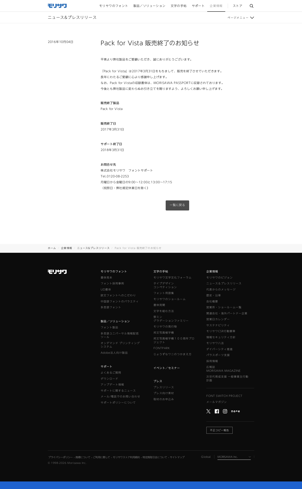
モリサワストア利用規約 (126, 457)
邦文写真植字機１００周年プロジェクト (174, 340)
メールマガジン (216, 402)
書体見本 (106, 277)
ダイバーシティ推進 (219, 349)
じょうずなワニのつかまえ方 (173, 354)
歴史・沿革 (213, 295)
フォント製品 (109, 327)
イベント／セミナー (167, 368)
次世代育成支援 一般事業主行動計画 (227, 378)
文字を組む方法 (164, 311)
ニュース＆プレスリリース (224, 283)
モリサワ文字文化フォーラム (173, 277)
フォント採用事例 (112, 283)
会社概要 (212, 301)
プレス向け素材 (164, 393)
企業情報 (66, 248)
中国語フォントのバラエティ (120, 301)
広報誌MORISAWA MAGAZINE (223, 369)
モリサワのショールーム (170, 299)
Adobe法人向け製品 (114, 352)
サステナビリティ (218, 325)
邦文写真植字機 (164, 332)
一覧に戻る (177, 205)
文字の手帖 (161, 271)
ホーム (52, 248)
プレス (158, 381)
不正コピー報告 (219, 430)
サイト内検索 (251, 6)
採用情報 (212, 361)
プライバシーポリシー (60, 457)
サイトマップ (177, 457)
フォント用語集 (164, 293)
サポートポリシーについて (118, 402)
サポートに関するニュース (118, 390)
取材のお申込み (164, 399)
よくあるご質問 (111, 372)
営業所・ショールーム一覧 (224, 307)
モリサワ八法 (215, 343)
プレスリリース (164, 387)
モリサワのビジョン (219, 277)
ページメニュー (238, 17)
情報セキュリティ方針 (221, 337)
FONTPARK (162, 348)
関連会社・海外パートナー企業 (226, 313)
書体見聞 (159, 305)
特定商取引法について (155, 457)
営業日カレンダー (218, 319)
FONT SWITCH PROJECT (224, 396)
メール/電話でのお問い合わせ (120, 396)
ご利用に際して (101, 457)
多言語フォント (111, 307)
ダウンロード (109, 378)
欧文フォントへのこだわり (118, 295)
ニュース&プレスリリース (93, 248)
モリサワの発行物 (165, 326)
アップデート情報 (112, 384)
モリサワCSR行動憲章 (221, 331)
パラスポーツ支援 (218, 355)
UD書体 (106, 289)
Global (206, 456)
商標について (83, 457)
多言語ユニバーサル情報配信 (120, 335)
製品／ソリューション (115, 321)
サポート (106, 366)
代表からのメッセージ (221, 289)
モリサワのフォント (114, 271)
